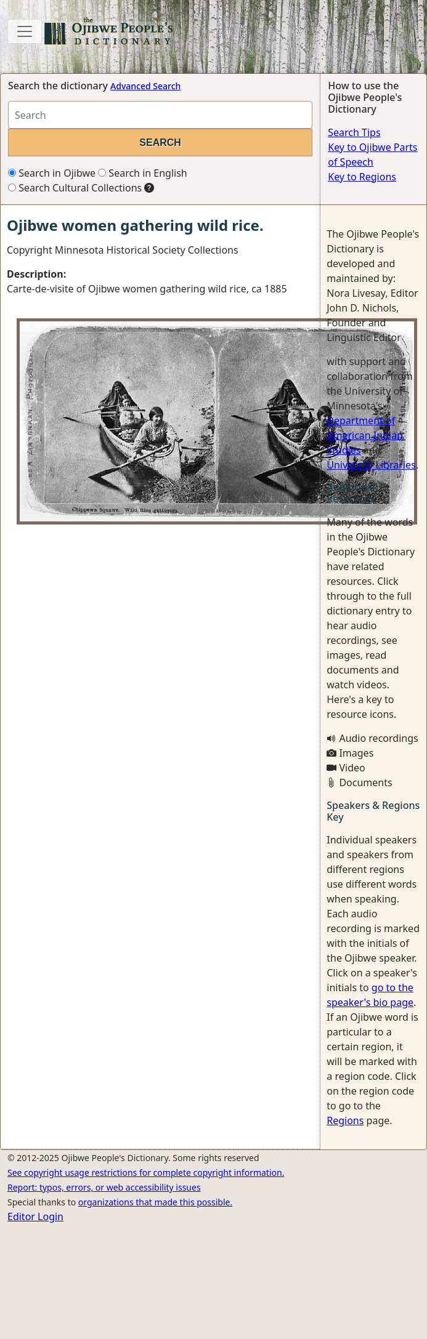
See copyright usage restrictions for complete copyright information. (145, 1172)
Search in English (142, 173)
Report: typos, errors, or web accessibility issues (104, 1187)
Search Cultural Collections (75, 188)
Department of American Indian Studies (365, 435)
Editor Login (35, 1216)
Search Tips (354, 132)
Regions (345, 1120)
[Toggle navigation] (24, 31)
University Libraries (371, 465)
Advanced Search (145, 86)
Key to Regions (362, 176)
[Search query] (160, 115)
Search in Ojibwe (52, 173)
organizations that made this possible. (155, 1202)
